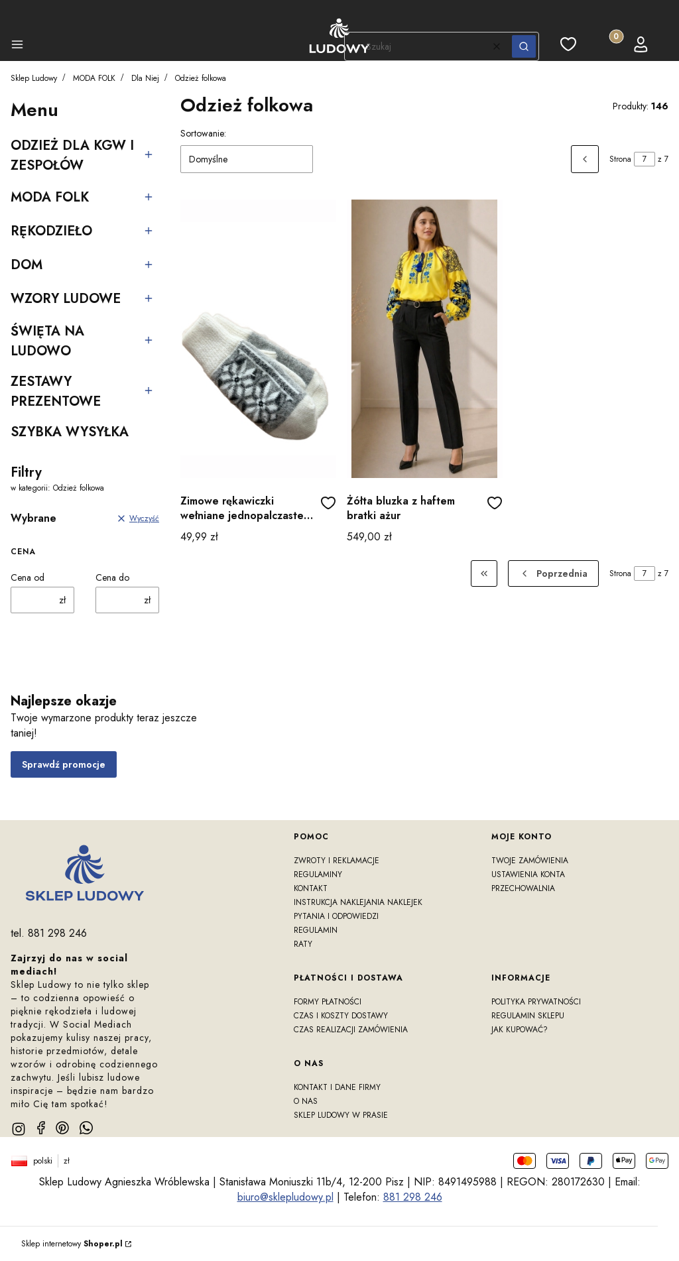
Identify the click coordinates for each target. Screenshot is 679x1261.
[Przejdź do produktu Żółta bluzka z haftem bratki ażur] (425, 339)
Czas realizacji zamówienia (351, 1030)
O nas (306, 1101)
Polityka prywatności (536, 1002)
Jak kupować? (519, 1030)
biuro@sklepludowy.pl (285, 1197)
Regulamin (316, 930)
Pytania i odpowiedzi (336, 916)
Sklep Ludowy (34, 78)
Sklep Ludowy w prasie (341, 1115)
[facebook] (41, 1127)
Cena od (27, 577)
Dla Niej (145, 78)
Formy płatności (327, 1002)
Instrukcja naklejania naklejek (358, 902)
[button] (17, 46)
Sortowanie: (203, 133)
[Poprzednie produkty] (553, 573)
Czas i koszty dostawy (341, 1016)
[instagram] (19, 1129)
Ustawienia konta (528, 874)
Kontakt (311, 888)
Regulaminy (318, 874)
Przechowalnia (523, 888)
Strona (620, 159)
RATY (303, 944)
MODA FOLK (94, 78)
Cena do (112, 577)
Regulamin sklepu (527, 1016)
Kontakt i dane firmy (337, 1087)
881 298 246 (412, 1197)
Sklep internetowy (72, 1244)
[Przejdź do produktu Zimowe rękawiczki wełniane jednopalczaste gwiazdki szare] (258, 339)
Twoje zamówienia (529, 861)
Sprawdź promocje (63, 764)
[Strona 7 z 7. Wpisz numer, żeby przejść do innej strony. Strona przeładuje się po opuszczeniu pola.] (644, 159)
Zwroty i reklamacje (336, 861)
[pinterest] (62, 1127)
